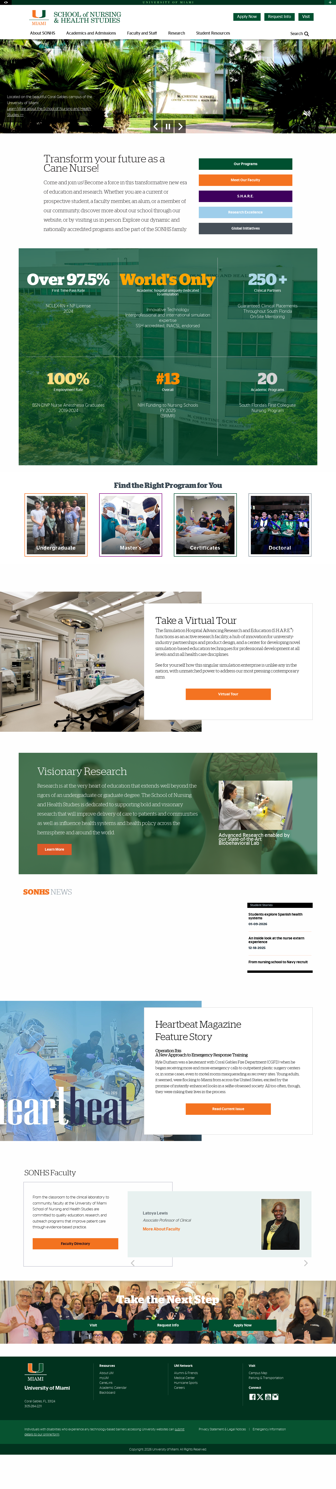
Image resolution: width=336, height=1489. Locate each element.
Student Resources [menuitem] (213, 33)
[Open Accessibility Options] (6, 2)
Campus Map (258, 1407)
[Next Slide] (180, 160)
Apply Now (247, 17)
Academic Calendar (113, 1422)
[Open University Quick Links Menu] (330, 2)
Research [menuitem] (176, 33)
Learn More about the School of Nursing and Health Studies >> (49, 146)
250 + (267, 314)
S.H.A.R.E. (245, 230)
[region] (56, 559)
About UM (106, 1407)
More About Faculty (161, 1263)
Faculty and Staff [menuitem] (142, 33)
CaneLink (106, 1417)
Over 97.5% (68, 314)
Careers (179, 1422)
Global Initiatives (245, 262)
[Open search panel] (300, 34)
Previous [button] (133, 1258)
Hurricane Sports (186, 1417)
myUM (103, 1412)
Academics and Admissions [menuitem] (91, 33)
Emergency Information (269, 1463)
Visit (306, 17)
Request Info (279, 17)
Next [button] (305, 1258)
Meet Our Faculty (245, 214)
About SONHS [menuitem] (42, 33)
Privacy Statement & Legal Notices (222, 1463)
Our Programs (245, 198)
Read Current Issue (228, 1143)
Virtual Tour (228, 728)
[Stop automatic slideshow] (168, 160)
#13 (168, 414)
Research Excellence (245, 246)
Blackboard (107, 1427)
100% (68, 414)
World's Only (168, 314)
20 (267, 414)
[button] (307, 147)
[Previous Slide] (155, 160)
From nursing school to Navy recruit (278, 996)
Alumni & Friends (186, 1407)
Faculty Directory (75, 1278)
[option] (168, 103)
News (47, 926)
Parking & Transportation (266, 1412)
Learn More (54, 883)
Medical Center (184, 1412)
